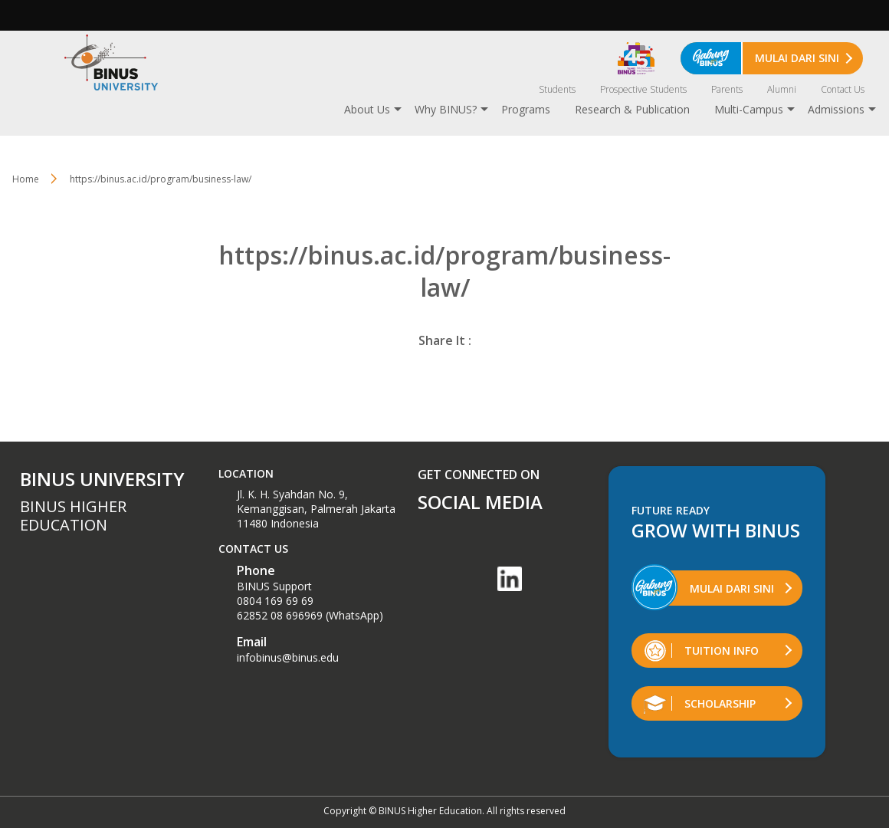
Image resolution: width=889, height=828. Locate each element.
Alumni (781, 89)
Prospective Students (643, 89)
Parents (727, 89)
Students (557, 89)
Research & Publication (632, 109)
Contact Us (842, 89)
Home (25, 179)
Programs (525, 109)
